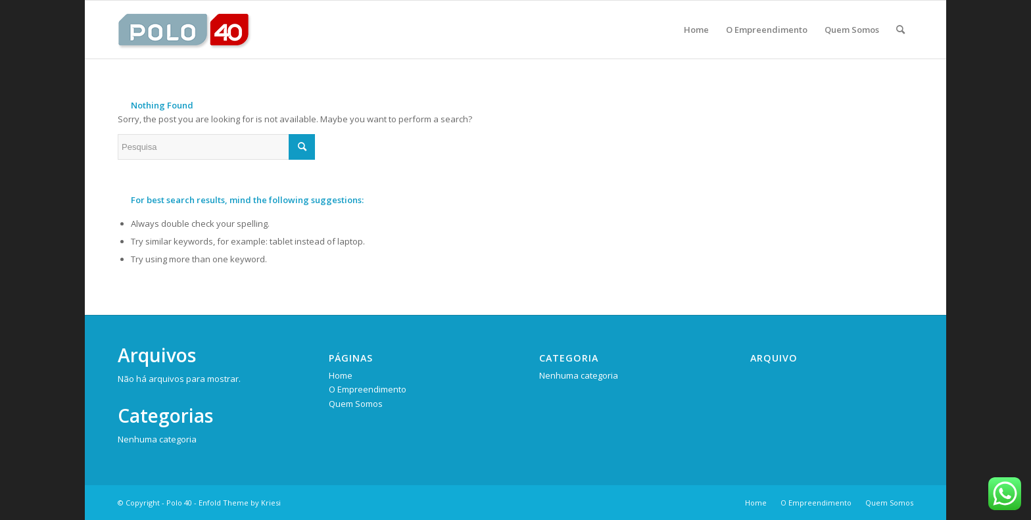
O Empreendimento (367, 389)
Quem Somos (356, 404)
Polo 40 (179, 503)
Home (340, 375)
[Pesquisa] (900, 30)
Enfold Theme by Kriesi (240, 503)
